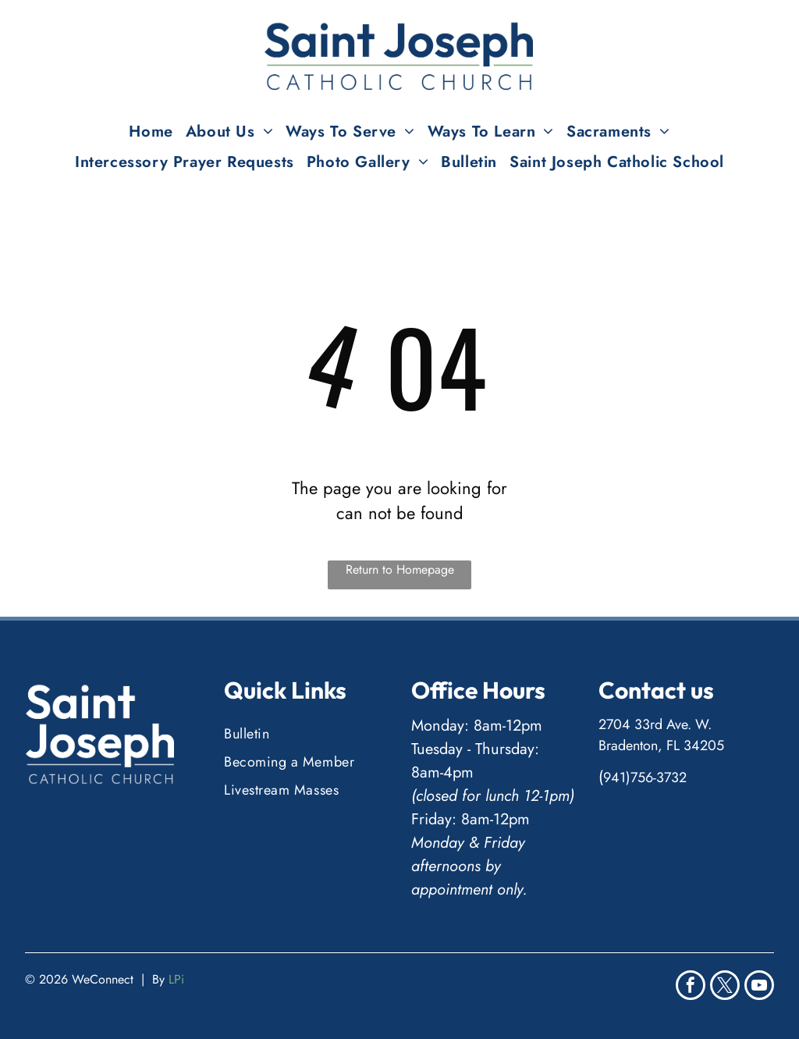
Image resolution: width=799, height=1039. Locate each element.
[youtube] (759, 987)
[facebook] (690, 987)
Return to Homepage (400, 569)
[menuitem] (151, 131)
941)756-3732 (645, 777)
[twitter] (725, 987)
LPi (176, 979)
